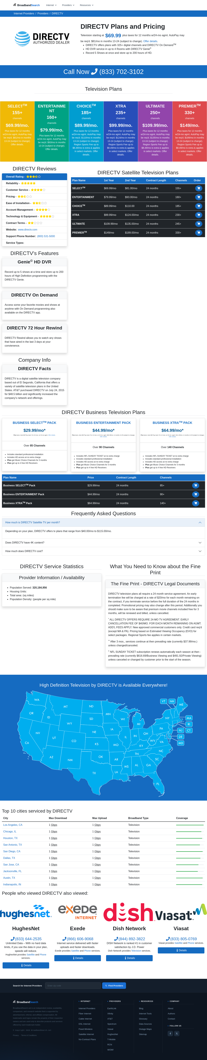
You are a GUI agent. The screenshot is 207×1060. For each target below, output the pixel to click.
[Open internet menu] (52, 5)
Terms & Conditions (29, 1035)
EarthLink (111, 1008)
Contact (171, 1019)
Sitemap (143, 1034)
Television (31, 243)
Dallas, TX (9, 858)
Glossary (143, 1019)
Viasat (110, 1029)
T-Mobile (111, 1039)
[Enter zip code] (73, 985)
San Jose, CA (11, 864)
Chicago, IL (9, 831)
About (170, 1008)
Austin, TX (9, 877)
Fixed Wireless (85, 1029)
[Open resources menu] (86, 5)
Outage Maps (145, 1029)
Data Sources (145, 1024)
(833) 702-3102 (103, 71)
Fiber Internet (85, 1013)
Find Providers (114, 985)
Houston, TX (10, 838)
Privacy (16, 1035)
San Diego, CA (11, 851)
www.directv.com (27, 229)
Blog (141, 1008)
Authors (171, 1013)
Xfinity (110, 1013)
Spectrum (111, 1024)
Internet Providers (87, 1008)
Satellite (31, 954)
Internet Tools (145, 1013)
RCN (109, 1044)
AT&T (110, 1019)
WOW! (110, 1050)
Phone (43, 954)
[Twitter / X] (176, 1033)
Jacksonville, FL (12, 871)
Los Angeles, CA (12, 825)
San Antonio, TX (12, 844)
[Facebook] (170, 1033)
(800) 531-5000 (46, 236)
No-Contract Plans (87, 1039)
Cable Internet (85, 1019)
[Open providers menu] (68, 5)
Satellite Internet (86, 1034)
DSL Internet (84, 1024)
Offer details (150, 41)
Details (26, 965)
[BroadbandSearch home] (26, 5)
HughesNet (112, 1034)
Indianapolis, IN (12, 884)
